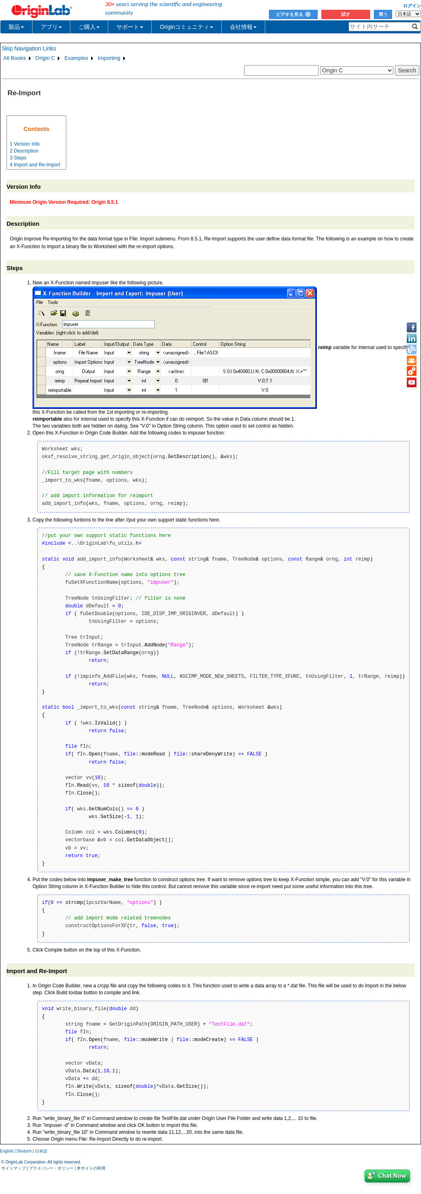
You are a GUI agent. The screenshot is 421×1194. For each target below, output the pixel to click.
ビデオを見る (293, 14)
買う (383, 14)
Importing (109, 58)
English (6, 1151)
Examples (76, 58)
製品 (16, 27)
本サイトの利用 (91, 1168)
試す (345, 14)
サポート (129, 27)
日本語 (41, 1151)
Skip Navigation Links (29, 48)
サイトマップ (13, 1168)
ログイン (412, 5)
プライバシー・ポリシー (51, 1168)
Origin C (45, 58)
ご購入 (89, 27)
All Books (14, 58)
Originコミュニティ (186, 27)
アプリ (51, 27)
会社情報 (243, 27)
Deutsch (24, 1151)
